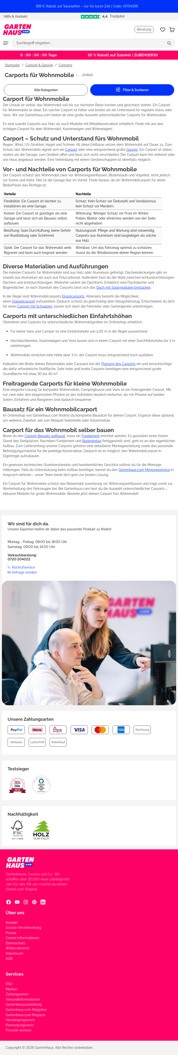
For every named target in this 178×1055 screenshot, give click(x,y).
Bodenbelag (91, 441)
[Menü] (6, 43)
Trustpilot (102, 16)
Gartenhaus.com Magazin (25, 1015)
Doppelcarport (23, 301)
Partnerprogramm (20, 1025)
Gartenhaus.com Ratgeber (26, 1010)
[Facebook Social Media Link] (8, 902)
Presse (11, 933)
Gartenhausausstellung (24, 1004)
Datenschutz (15, 943)
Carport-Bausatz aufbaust (45, 436)
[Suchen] (169, 43)
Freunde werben (18, 1030)
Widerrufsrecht (17, 948)
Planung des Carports (118, 364)
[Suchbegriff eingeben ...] (88, 43)
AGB (9, 959)
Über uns (15, 912)
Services (14, 974)
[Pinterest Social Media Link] (34, 902)
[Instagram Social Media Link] (26, 902)
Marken (11, 989)
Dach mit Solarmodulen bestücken (123, 287)
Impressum (14, 953)
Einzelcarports (73, 296)
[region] (89, 6)
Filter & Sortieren (132, 89)
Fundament (90, 436)
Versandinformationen (23, 999)
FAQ (9, 984)
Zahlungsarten (17, 994)
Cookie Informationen (22, 938)
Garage (132, 149)
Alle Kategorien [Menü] (46, 90)
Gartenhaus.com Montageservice (144, 470)
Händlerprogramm (20, 1020)
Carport (71, 149)
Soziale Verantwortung (23, 928)
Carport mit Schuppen (34, 306)
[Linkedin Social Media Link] (43, 902)
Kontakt (12, 922)
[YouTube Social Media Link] (17, 902)
